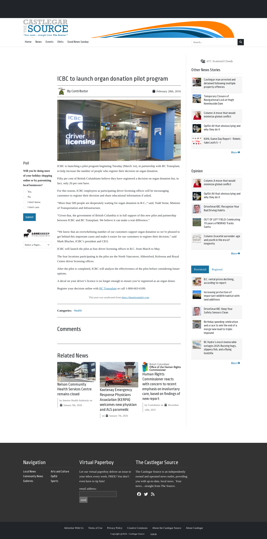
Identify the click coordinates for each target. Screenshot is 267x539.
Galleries (28, 481)
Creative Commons (137, 527)
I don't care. (34, 207)
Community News (33, 476)
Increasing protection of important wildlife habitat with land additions (222, 296)
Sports (54, 481)
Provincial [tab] (200, 269)
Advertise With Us (74, 527)
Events (49, 41)
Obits (60, 41)
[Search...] (215, 42)
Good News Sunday (78, 41)
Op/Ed (54, 476)
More (235, 152)
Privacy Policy (114, 527)
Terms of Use (95, 527)
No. (29, 196)
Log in (154, 534)
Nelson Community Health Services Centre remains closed (74, 389)
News (38, 41)
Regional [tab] (217, 269)
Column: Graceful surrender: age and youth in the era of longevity (222, 240)
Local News (29, 471)
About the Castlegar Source (166, 527)
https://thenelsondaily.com (135, 297)
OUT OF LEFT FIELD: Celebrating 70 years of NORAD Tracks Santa (222, 223)
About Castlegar (194, 527)
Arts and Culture (60, 471)
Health (78, 310)
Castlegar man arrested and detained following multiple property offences (219, 83)
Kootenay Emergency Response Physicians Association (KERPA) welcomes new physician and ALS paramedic (118, 400)
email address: (88, 488)
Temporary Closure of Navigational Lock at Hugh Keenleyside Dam (219, 100)
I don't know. (34, 202)
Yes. (30, 191)
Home (28, 41)
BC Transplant (108, 288)
